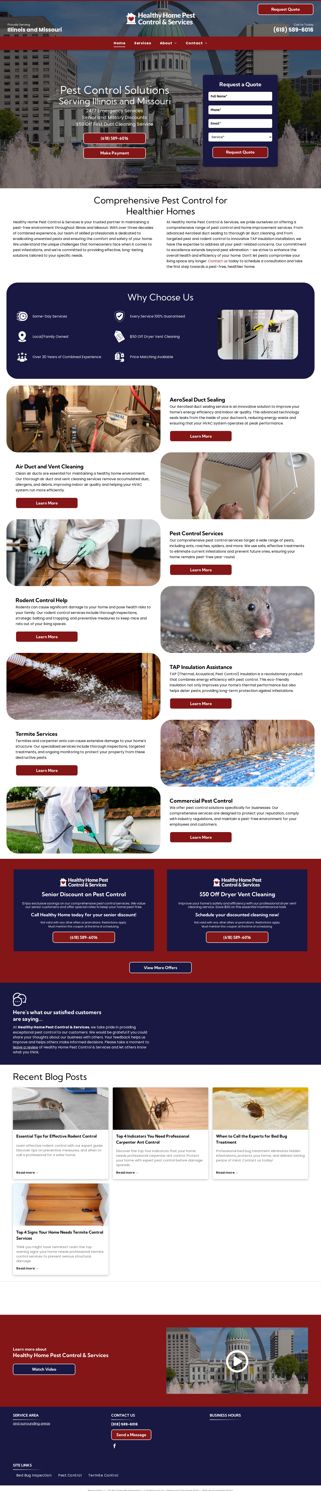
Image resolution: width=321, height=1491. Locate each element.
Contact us (218, 261)
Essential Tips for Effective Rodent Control (56, 1136)
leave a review (25, 1047)
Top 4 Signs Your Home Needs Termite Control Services (59, 1235)
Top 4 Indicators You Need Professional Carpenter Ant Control (152, 1139)
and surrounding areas (31, 1423)
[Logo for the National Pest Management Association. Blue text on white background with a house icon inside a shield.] (87, 1298)
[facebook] (114, 1446)
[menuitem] (119, 43)
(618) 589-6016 (293, 29)
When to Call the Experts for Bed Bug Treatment (251, 1139)
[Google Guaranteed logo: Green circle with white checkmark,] (234, 1298)
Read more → (27, 1172)
